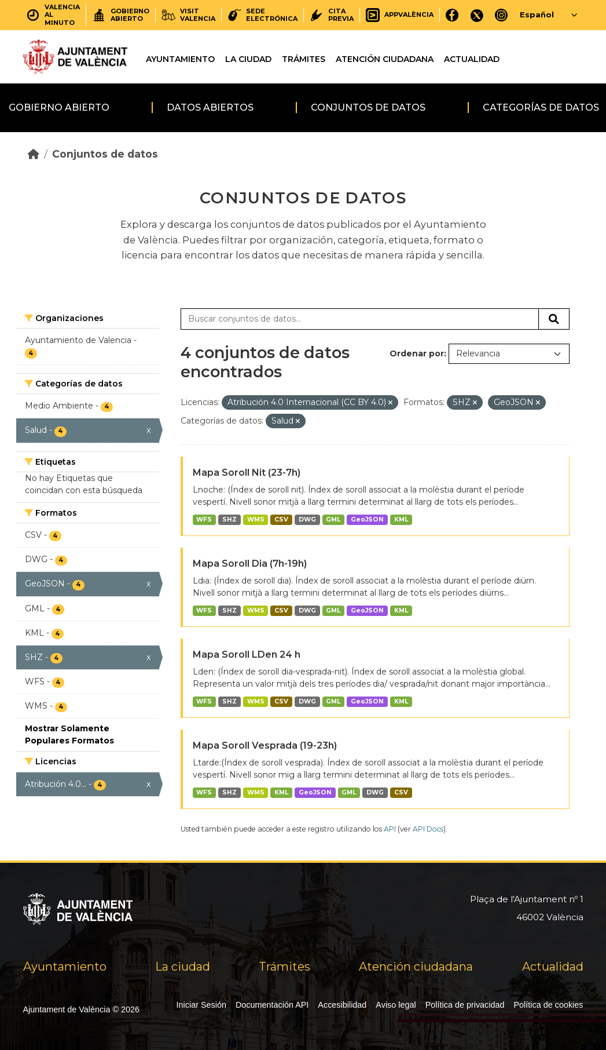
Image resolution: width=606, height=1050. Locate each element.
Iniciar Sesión (201, 1004)
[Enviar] (554, 319)
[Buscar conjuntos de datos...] (360, 319)
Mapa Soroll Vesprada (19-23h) (265, 745)
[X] (477, 15)
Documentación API (272, 1004)
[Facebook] (452, 15)
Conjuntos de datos (368, 107)
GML (333, 519)
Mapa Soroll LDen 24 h (246, 654)
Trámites (303, 59)
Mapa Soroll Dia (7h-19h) (250, 563)
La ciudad (248, 59)
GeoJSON (367, 519)
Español (537, 14)
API (390, 829)
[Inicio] (33, 154)
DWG (307, 519)
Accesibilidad (342, 1004)
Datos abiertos (210, 107)
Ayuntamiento (180, 59)
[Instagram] (501, 15)
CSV (281, 519)
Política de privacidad (465, 1004)
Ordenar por (417, 353)
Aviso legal (396, 1004)
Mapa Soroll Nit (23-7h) (246, 472)
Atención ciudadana (385, 59)
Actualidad (472, 59)
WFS (204, 519)
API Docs (428, 829)
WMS (256, 519)
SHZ (229, 519)
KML (401, 519)
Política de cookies (548, 1004)
